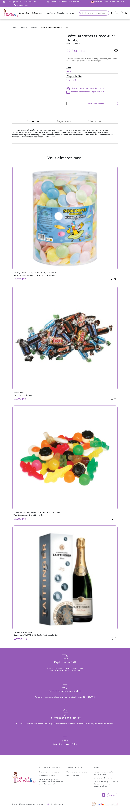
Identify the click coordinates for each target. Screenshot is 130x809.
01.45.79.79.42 (22, 5)
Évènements (38, 13)
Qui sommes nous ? (49, 772)
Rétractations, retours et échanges (105, 773)
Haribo (69, 44)
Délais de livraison (103, 778)
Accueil (14, 27)
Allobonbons (20, 512)
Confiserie (34, 27)
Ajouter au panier (96, 103)
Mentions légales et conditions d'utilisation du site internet (51, 781)
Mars (16, 393)
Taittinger (27, 632)
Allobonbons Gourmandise (39, 512)
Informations (95, 121)
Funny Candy (27, 273)
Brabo (16, 273)
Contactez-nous (47, 776)
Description (33, 121)
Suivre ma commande (77, 772)
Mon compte (72, 776)
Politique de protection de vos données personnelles (106, 784)
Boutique (24, 27)
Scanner (112, 795)
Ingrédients (64, 121)
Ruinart (17, 632)
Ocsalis (47, 804)
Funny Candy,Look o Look (45, 273)
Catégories (25, 13)
